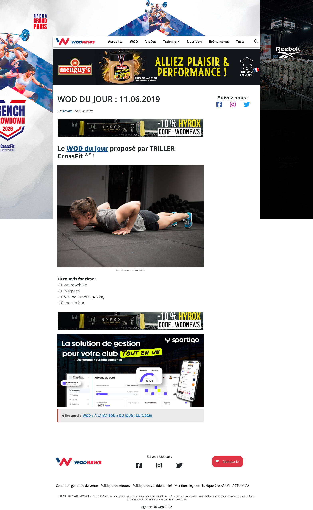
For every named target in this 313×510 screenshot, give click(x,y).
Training (170, 41)
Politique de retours (115, 485)
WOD (134, 41)
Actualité (115, 41)
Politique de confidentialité (152, 485)
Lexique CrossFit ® (216, 485)
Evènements (219, 41)
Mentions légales (186, 485)
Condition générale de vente (77, 485)
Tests (240, 41)
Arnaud (68, 111)
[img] (256, 41)
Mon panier (227, 461)
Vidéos (150, 41)
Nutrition (194, 41)
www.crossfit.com (177, 499)
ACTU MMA (240, 485)
